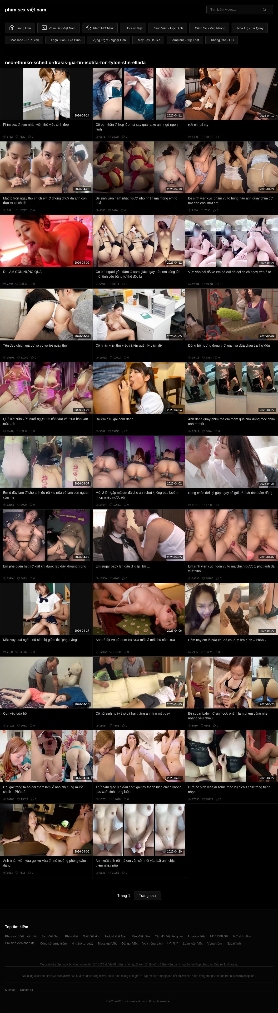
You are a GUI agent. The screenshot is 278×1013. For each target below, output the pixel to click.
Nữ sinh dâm (242, 936)
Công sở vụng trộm (53, 943)
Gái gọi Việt (129, 943)
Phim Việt (71, 936)
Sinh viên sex (219, 936)
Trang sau (147, 896)
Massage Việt (107, 943)
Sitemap (10, 990)
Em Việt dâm (141, 936)
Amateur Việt (196, 936)
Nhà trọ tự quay (82, 943)
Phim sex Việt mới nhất (21, 936)
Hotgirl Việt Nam (116, 936)
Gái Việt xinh (91, 936)
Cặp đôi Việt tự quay (169, 936)
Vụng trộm (214, 943)
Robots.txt (26, 990)
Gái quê (172, 943)
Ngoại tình (234, 943)
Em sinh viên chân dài (20, 943)
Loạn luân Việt (193, 943)
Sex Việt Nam (50, 936)
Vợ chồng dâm (152, 943)
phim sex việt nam (25, 9)
